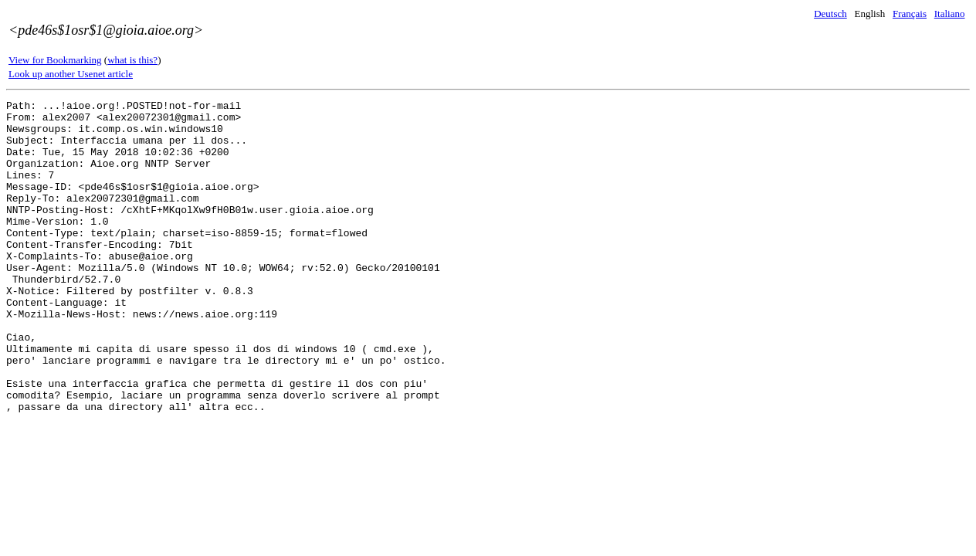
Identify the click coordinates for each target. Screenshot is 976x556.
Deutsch (830, 13)
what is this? (132, 60)
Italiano (949, 13)
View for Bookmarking (55, 60)
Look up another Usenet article (70, 74)
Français (910, 13)
